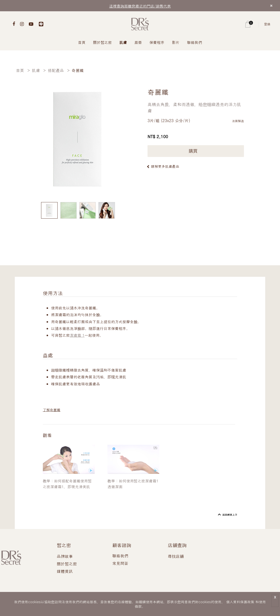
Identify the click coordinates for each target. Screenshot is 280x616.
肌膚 (123, 42)
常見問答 (120, 563)
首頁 (82, 42)
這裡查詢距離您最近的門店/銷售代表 (140, 6)
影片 (176, 42)
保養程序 (157, 42)
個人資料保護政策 (240, 601)
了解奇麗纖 (51, 409)
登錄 (267, 24)
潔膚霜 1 (77, 335)
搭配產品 (56, 70)
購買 (196, 151)
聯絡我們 (194, 42)
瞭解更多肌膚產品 (165, 166)
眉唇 (138, 42)
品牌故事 (65, 556)
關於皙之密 (102, 42)
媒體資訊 (65, 571)
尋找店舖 (176, 556)
